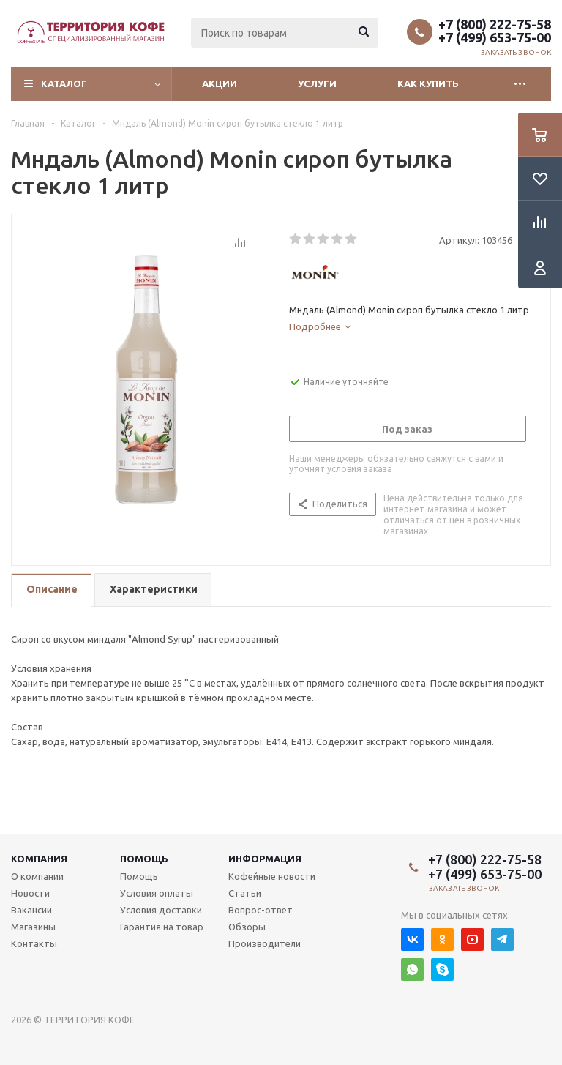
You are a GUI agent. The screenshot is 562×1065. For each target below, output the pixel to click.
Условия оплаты (156, 893)
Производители (264, 943)
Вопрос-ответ (260, 910)
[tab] (320, 326)
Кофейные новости (271, 876)
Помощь (144, 858)
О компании (37, 876)
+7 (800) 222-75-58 (494, 24)
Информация (264, 858)
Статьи (244, 893)
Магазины (33, 927)
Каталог (64, 83)
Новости (30, 893)
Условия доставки (161, 910)
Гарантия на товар (161, 927)
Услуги (317, 83)
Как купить (428, 83)
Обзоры (247, 927)
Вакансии (31, 910)
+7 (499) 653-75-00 (494, 37)
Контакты (34, 943)
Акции (219, 83)
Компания (39, 858)
